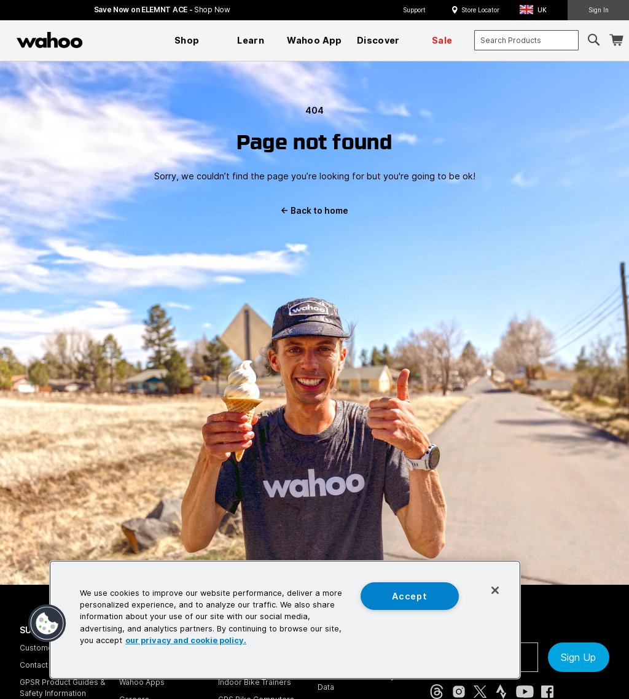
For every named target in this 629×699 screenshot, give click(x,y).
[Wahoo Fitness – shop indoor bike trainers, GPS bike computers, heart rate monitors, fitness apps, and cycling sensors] (49, 40)
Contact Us (40, 665)
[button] (537, 10)
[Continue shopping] (103, 40)
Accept (409, 596)
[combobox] (526, 40)
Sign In (598, 10)
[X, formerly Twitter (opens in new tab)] (480, 691)
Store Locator (480, 10)
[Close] (495, 590)
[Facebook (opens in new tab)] (547, 691)
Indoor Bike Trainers (254, 682)
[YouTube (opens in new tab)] (525, 691)
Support (414, 10)
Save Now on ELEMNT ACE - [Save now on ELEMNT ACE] (162, 9)
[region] (285, 619)
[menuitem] (187, 40)
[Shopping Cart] (616, 40)
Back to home (314, 211)
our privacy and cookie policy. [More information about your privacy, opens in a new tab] (185, 640)
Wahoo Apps (142, 682)
